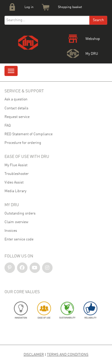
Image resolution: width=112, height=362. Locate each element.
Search (98, 20)
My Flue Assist (15, 165)
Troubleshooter (16, 174)
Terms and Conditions (67, 355)
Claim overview (16, 222)
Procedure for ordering (22, 143)
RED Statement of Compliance (28, 134)
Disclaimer (34, 355)
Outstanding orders (20, 213)
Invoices (10, 231)
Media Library (15, 191)
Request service (17, 117)
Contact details (16, 108)
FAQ (7, 126)
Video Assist (14, 182)
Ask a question (15, 99)
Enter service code (18, 239)
